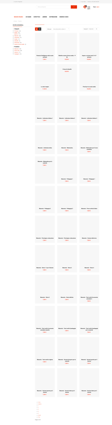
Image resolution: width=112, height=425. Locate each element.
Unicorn (16, 52)
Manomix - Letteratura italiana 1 (45, 118)
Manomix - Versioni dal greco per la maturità (67, 360)
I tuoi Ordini (83, 1)
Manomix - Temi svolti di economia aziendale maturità (44, 329)
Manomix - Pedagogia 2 (45, 208)
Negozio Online (18, 17)
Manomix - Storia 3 (67, 267)
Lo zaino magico (45, 86)
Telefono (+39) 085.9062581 (93, 1)
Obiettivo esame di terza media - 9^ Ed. (67, 56)
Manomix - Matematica (67, 147)
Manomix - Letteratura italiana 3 (89, 118)
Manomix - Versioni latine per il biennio (67, 391)
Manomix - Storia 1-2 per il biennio (44, 267)
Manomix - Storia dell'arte (67, 297)
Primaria (16, 31)
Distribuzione (53, 17)
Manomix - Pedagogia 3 (67, 208)
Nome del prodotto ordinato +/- (59, 29)
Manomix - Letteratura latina (45, 147)
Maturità (16, 35)
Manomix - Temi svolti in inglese (45, 359)
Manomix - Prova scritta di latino (89, 208)
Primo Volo (17, 50)
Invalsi (16, 39)
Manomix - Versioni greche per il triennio (45, 391)
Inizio (39, 402)
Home (15, 21)
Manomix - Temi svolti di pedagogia (67, 328)
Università (16, 37)
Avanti (39, 415)
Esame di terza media (19, 44)
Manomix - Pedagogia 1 (67, 179)
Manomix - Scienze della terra (89, 238)
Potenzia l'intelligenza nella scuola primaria (44, 56)
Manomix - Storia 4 (89, 267)
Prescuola (16, 42)
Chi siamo (28, 17)
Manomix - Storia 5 (45, 297)
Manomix (16, 48)
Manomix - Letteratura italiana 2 (67, 118)
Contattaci (37, 17)
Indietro (39, 404)
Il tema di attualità (67, 69)
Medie (16, 32)
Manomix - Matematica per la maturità (45, 162)
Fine (39, 417)
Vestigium (16, 54)
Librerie (44, 17)
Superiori (16, 34)
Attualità (16, 40)
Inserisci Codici (64, 17)
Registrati (20, 1)
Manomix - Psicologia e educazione (45, 238)
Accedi (15, 1)
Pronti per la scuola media (89, 86)
